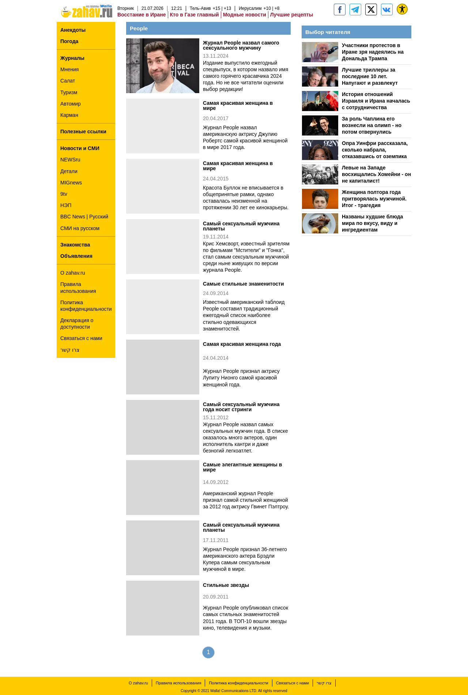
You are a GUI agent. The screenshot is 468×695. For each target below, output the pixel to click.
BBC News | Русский (84, 216)
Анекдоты (73, 30)
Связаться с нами (81, 338)
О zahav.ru (72, 273)
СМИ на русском (79, 228)
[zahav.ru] (340, 9)
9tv (63, 194)
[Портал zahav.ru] (387, 9)
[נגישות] (402, 9)
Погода (69, 41)
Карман (69, 115)
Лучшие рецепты (291, 15)
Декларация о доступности (76, 323)
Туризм (68, 92)
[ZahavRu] (371, 9)
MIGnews (71, 183)
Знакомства (75, 245)
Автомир (70, 104)
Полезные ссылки (83, 131)
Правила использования (78, 287)
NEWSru (70, 160)
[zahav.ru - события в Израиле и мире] (355, 9)
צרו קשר (69, 350)
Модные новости (244, 15)
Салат (67, 81)
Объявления (76, 256)
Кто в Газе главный (194, 15)
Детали (69, 171)
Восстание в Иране (141, 15)
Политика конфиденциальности (86, 305)
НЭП (65, 205)
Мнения (69, 69)
